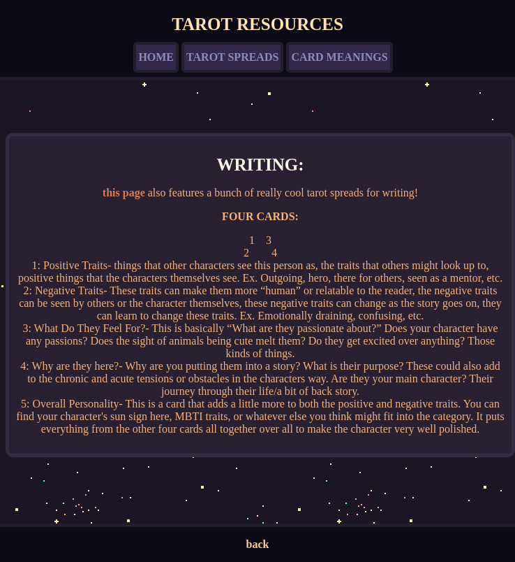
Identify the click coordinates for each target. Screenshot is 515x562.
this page (124, 193)
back (257, 544)
